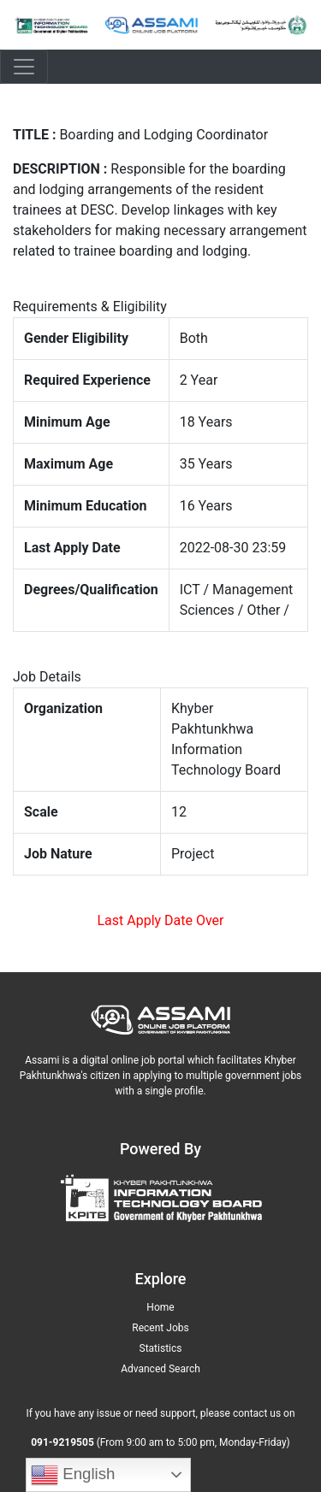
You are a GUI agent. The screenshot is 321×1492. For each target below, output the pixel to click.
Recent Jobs (160, 1328)
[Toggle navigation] (24, 67)
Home (160, 1307)
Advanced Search (160, 1369)
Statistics (161, 1348)
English (73, 1475)
